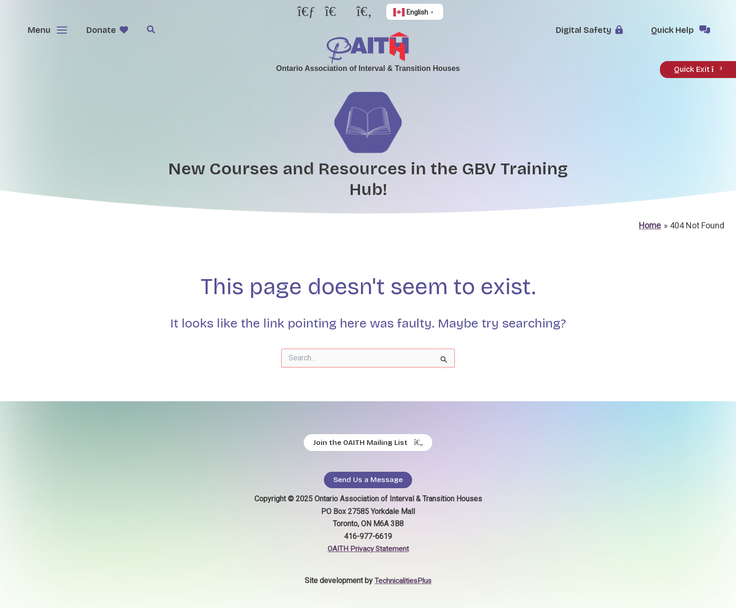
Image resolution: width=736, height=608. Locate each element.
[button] (111, 30)
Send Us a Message (368, 479)
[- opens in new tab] (306, 13)
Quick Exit (698, 69)
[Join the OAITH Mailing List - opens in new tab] (368, 442)
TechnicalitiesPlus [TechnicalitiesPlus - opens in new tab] (403, 580)
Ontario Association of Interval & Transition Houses (368, 68)
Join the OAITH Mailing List (368, 442)
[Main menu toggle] (45, 30)
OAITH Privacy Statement (368, 548)
